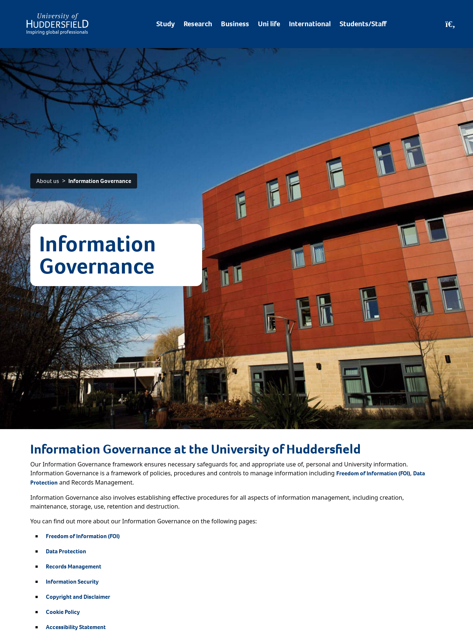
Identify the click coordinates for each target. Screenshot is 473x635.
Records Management (73, 566)
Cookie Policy (63, 612)
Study (165, 24)
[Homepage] (57, 24)
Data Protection (66, 551)
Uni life (269, 24)
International (310, 24)
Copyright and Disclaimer (78, 597)
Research (198, 24)
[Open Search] (450, 24)
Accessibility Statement (76, 627)
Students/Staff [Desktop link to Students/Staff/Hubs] (363, 24)
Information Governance (99, 181)
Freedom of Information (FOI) (373, 473)
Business (235, 24)
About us (47, 181)
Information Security (72, 581)
